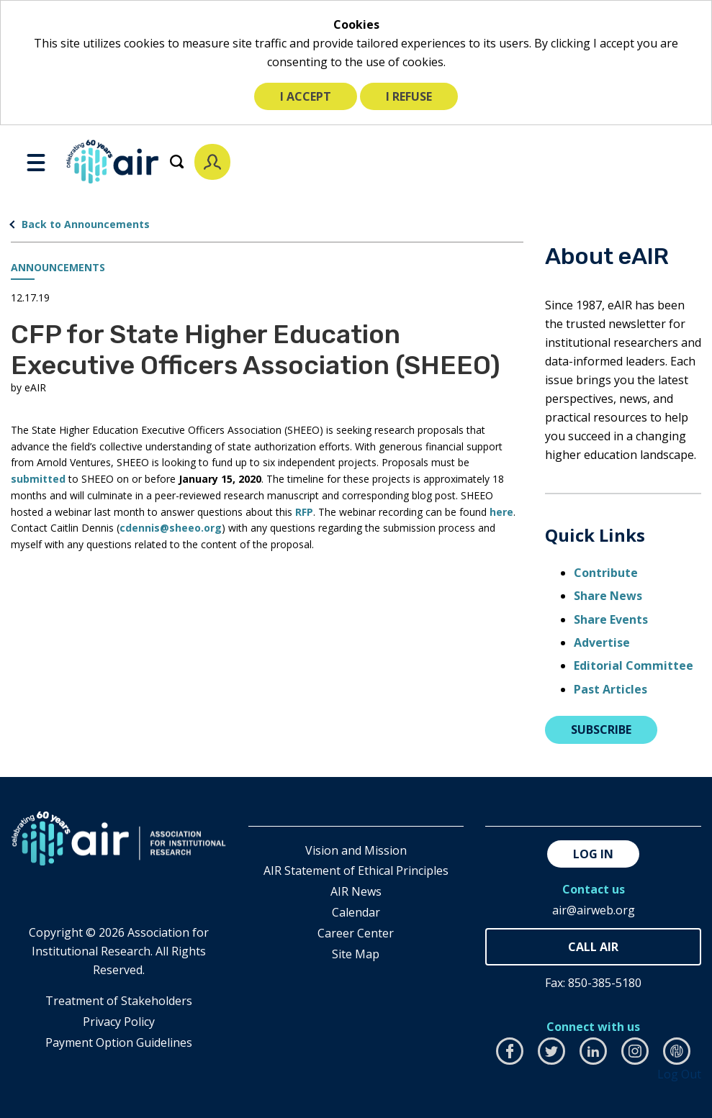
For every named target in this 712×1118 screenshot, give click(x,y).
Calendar (356, 912)
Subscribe (601, 729)
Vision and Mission (356, 850)
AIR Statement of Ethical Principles (356, 870)
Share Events (611, 619)
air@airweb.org (593, 910)
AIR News (356, 891)
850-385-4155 (593, 947)
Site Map (355, 954)
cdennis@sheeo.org (171, 528)
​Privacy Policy (119, 1022)
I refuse (409, 96)
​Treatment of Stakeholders (118, 1001)
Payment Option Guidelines (118, 1042)
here (501, 512)
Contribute (606, 573)
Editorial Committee (633, 665)
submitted (39, 479)
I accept (305, 96)
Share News (608, 596)
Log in (593, 854)
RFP (304, 512)
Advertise (602, 642)
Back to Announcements (86, 224)
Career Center (355, 933)
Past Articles (610, 689)
